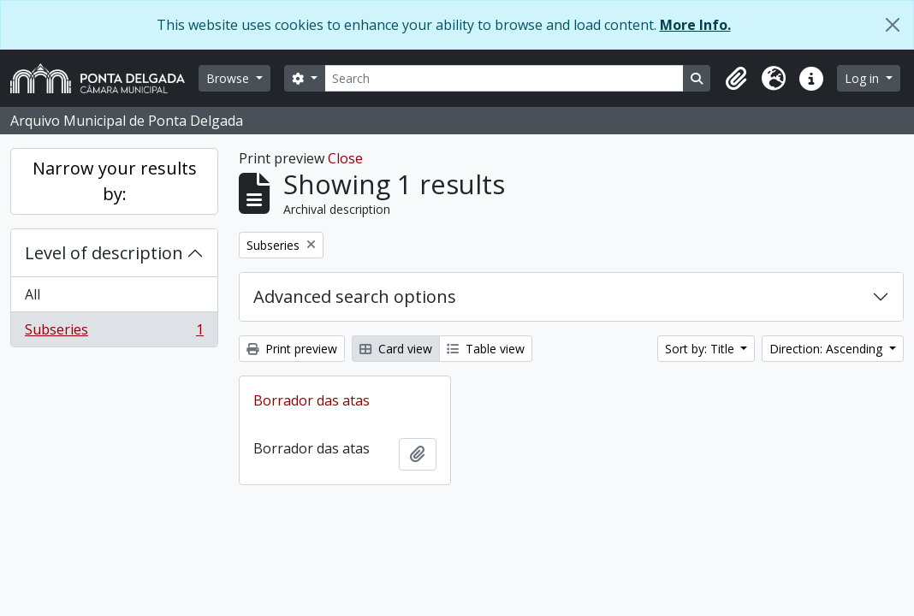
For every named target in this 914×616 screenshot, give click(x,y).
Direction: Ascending (827, 349)
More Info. (695, 24)
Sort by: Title (701, 349)
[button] (736, 79)
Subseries (114, 332)
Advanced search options (354, 296)
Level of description (104, 252)
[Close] (892, 25)
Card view (395, 349)
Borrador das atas (311, 400)
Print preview (291, 349)
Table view (486, 349)
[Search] (504, 78)
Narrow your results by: (115, 181)
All (32, 294)
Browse (229, 78)
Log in (863, 78)
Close (345, 158)
